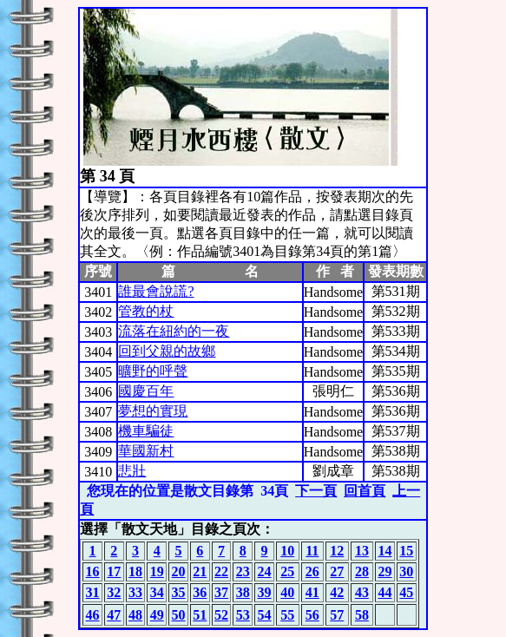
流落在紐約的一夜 (173, 331)
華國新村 (146, 450)
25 (287, 571)
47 (114, 614)
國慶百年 (146, 391)
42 (337, 592)
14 (385, 550)
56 (312, 614)
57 (337, 614)
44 (385, 592)
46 (93, 614)
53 (243, 614)
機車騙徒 (146, 431)
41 (312, 592)
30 (406, 571)
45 (406, 592)
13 (362, 550)
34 (157, 592)
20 (179, 571)
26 (312, 571)
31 (93, 592)
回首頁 (364, 490)
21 (200, 571)
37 (221, 592)
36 (200, 592)
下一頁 (316, 490)
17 (114, 571)
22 (221, 571)
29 (385, 571)
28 (362, 571)
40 (287, 592)
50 (179, 614)
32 (114, 592)
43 (362, 592)
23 (243, 571)
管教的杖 (146, 311)
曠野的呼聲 (152, 371)
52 (221, 614)
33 (135, 592)
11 (312, 550)
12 (337, 550)
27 (337, 571)
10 (287, 550)
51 (200, 614)
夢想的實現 (152, 411)
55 (287, 614)
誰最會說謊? (156, 291)
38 (243, 592)
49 (157, 614)
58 (362, 614)
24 (265, 571)
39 (265, 592)
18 (135, 571)
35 (179, 592)
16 (93, 571)
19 (157, 571)
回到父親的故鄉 (166, 351)
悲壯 (132, 470)
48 (135, 614)
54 (265, 614)
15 (406, 550)
